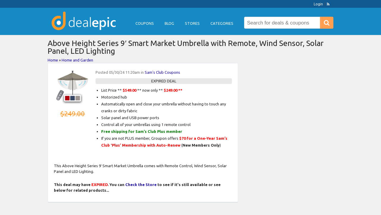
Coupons (144, 23)
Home (53, 60)
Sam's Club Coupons (162, 72)
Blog (169, 23)
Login (318, 4)
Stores (192, 23)
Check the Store (141, 184)
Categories (221, 23)
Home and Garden (77, 60)
